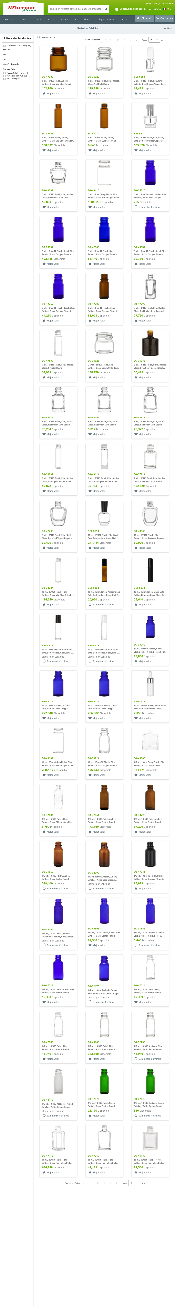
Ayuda (148, 3)
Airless (87, 19)
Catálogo (156, 3)
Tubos (37, 19)
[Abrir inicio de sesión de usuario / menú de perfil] (154, 9)
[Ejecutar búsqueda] (106, 9)
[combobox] (76, 9)
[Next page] (131, 40)
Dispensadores (105, 19)
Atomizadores (69, 19)
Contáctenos (168, 3)
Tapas (51, 19)
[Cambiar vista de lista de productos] (167, 28)
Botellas (9, 19)
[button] (168, 9)
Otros (124, 19)
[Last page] (137, 40)
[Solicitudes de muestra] (130, 9)
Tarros (24, 19)
